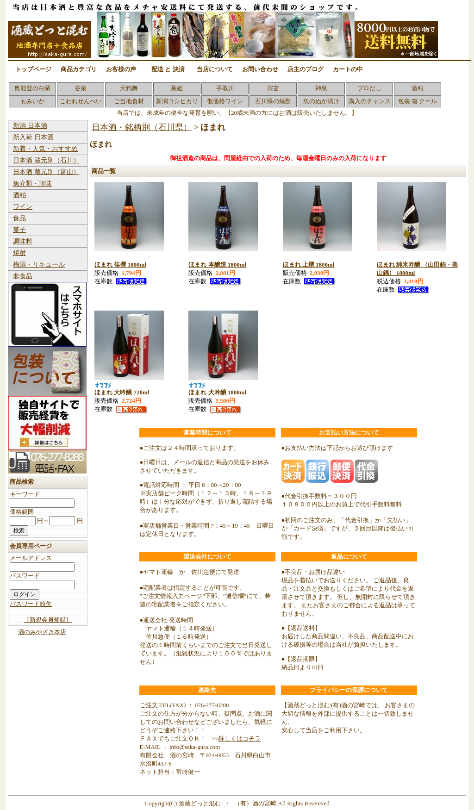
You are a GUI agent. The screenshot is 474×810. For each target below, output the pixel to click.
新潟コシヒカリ (177, 101)
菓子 (19, 229)
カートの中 (348, 69)
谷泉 (81, 88)
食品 (19, 218)
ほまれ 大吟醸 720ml (121, 392)
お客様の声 (121, 69)
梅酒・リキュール (39, 264)
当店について (215, 69)
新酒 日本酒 (30, 125)
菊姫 (177, 88)
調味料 (22, 241)
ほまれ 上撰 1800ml (309, 264)
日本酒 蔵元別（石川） (46, 160)
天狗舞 (129, 88)
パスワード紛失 (31, 603)
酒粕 (418, 88)
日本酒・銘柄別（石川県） (142, 127)
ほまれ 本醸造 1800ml (217, 264)
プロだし (369, 88)
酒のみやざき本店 (42, 632)
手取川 (225, 88)
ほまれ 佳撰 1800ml (120, 264)
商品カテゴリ (79, 69)
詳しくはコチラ (239, 738)
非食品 (22, 276)
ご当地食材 (129, 101)
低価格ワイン (225, 101)
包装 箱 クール (417, 101)
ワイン (22, 206)
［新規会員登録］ (48, 619)
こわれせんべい (81, 101)
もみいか (32, 101)
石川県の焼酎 (273, 101)
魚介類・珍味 (32, 183)
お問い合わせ (260, 69)
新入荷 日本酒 (33, 137)
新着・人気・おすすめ (45, 148)
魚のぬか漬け (321, 101)
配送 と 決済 (168, 69)
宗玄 (273, 88)
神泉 (321, 88)
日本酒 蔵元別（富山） (46, 171)
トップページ (33, 69)
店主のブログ (305, 69)
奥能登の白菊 (32, 88)
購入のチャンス (370, 101)
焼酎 (19, 252)
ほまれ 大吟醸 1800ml (217, 392)
